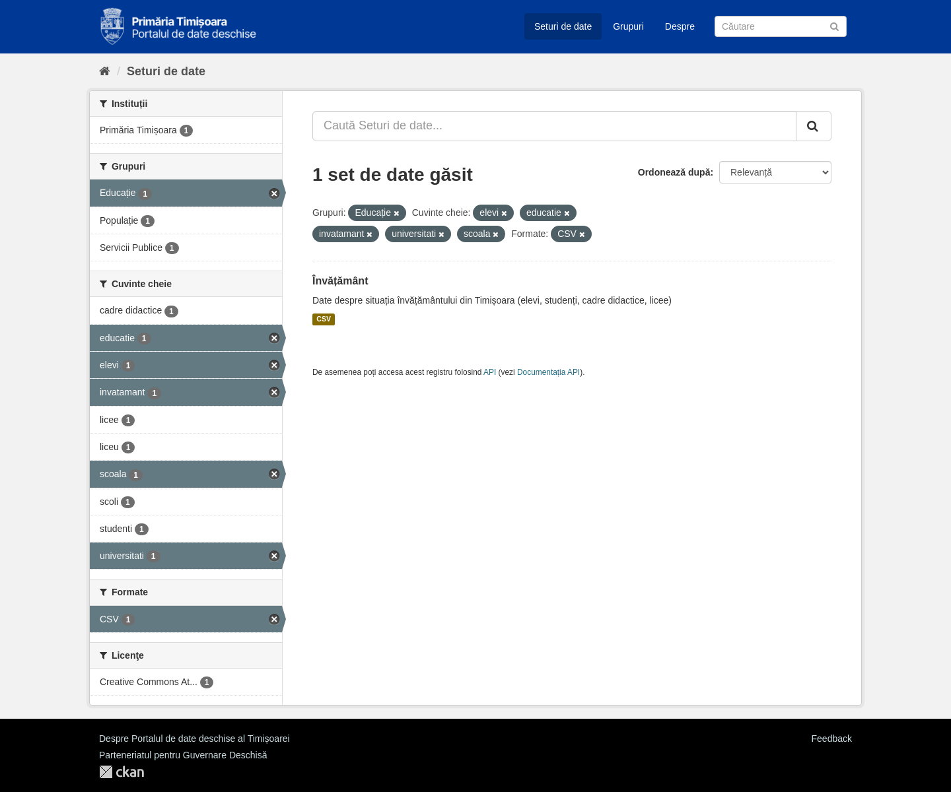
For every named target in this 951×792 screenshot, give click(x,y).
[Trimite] (834, 25)
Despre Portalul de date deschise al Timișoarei (194, 738)
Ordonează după (674, 172)
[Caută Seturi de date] (781, 26)
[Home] (104, 71)
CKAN (121, 772)
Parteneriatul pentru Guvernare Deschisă (183, 755)
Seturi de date (563, 26)
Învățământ (340, 280)
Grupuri (628, 26)
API (489, 372)
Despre (680, 26)
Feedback (832, 738)
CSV (323, 319)
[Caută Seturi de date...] (554, 126)
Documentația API (548, 372)
